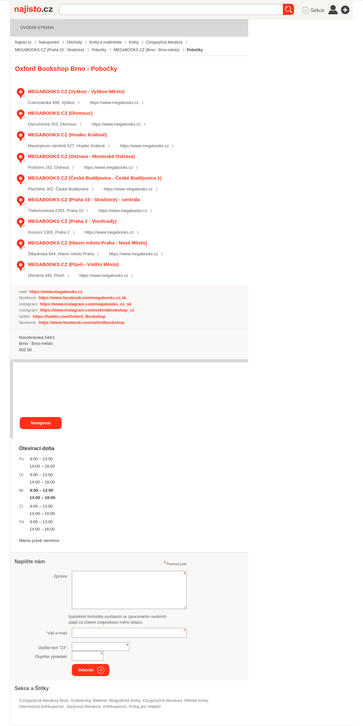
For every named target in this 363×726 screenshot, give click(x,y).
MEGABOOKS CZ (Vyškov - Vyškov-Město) (76, 91)
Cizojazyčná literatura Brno (43, 700)
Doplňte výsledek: (51, 656)
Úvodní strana (37, 27)
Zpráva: (61, 576)
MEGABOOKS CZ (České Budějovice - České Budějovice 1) (95, 178)
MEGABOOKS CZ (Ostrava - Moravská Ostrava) (81, 156)
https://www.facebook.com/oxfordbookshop (81, 322)
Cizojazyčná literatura (162, 700)
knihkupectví (115, 706)
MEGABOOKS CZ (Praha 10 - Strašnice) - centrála (84, 199)
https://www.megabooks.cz (114, 102)
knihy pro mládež (145, 706)
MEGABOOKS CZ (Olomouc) (60, 113)
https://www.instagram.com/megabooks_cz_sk (86, 304)
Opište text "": (53, 647)
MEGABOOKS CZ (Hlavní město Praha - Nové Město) (87, 242)
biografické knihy (124, 700)
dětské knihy (196, 700)
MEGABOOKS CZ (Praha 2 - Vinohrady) (72, 221)
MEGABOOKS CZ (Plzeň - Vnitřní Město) (73, 264)
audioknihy (81, 700)
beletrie (100, 700)
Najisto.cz (37, 9)
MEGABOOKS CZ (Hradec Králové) (67, 134)
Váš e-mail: (57, 633)
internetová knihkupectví (41, 706)
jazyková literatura (83, 706)
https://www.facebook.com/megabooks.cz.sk (82, 297)
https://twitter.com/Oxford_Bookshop (69, 316)
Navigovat (41, 423)
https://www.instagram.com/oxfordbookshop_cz (87, 310)
